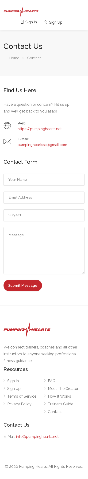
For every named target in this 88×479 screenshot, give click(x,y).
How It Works (59, 396)
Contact (55, 412)
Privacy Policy (19, 404)
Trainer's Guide (60, 404)
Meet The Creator (63, 388)
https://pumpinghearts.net (39, 129)
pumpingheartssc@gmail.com (42, 145)
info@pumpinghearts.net (37, 436)
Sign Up (53, 22)
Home (14, 58)
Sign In (28, 22)
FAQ (52, 381)
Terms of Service (21, 396)
